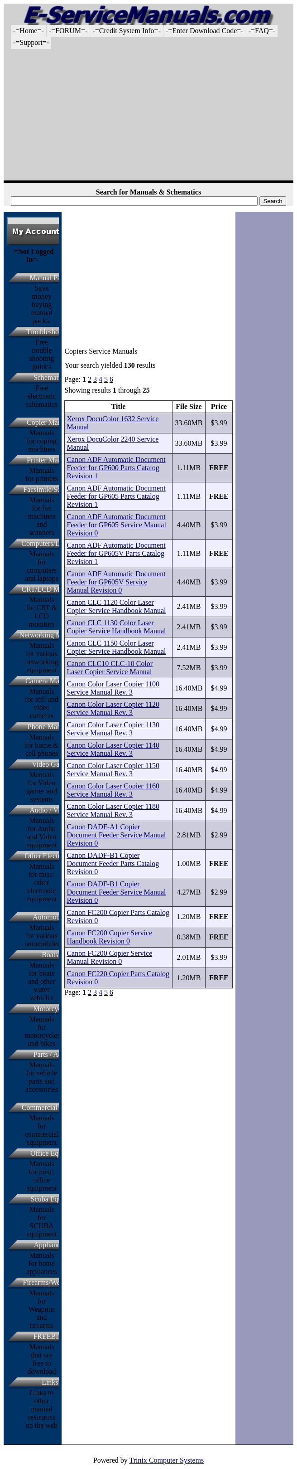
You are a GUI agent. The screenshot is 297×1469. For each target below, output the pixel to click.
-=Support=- (31, 42)
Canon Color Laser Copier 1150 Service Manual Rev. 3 (113, 770)
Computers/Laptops (49, 543)
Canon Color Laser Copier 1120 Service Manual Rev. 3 (113, 708)
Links (50, 1382)
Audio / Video (49, 810)
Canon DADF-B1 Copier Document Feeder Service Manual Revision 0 (116, 892)
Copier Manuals (50, 422)
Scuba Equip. (50, 1199)
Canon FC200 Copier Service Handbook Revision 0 (109, 937)
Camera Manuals (50, 681)
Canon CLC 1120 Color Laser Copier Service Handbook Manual (116, 606)
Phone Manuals (50, 726)
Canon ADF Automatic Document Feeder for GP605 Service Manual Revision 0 (116, 525)
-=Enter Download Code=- (205, 30)
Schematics (50, 377)
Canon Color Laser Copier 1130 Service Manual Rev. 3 (113, 729)
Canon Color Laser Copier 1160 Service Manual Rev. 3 (113, 790)
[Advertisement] (148, 117)
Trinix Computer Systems (166, 1460)
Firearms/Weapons (50, 1282)
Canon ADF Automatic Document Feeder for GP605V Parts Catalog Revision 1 (116, 553)
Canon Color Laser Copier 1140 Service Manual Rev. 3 (113, 749)
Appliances (50, 1245)
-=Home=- (28, 30)
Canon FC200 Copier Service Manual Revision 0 (109, 957)
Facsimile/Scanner (50, 489)
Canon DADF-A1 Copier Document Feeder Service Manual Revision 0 (116, 835)
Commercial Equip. (50, 1107)
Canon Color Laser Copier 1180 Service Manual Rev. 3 (113, 810)
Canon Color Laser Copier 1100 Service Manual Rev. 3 (113, 688)
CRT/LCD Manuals (50, 589)
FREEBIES (50, 1336)
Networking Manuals (50, 635)
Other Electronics (49, 856)
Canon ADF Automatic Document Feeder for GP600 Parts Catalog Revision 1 (116, 468)
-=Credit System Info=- (126, 30)
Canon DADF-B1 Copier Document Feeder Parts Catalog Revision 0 (113, 863)
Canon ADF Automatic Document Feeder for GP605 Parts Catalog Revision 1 (116, 496)
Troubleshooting (50, 332)
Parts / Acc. (50, 1054)
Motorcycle (50, 1008)
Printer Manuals (50, 460)
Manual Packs (49, 278)
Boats (50, 954)
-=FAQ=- (262, 30)
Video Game (50, 764)
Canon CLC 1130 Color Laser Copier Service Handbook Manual (116, 627)
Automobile (50, 917)
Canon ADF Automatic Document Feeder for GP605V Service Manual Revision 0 (116, 582)
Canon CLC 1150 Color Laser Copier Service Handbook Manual (116, 647)
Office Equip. (50, 1153)
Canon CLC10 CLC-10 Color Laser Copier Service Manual (110, 668)
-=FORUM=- (68, 30)
